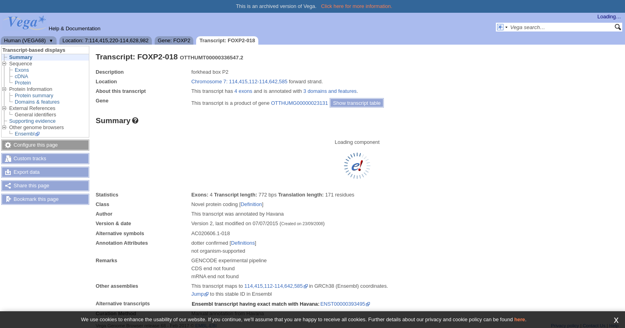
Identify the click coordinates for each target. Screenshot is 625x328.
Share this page (31, 186)
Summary (20, 57)
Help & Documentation (74, 28)
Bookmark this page (36, 199)
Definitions (243, 243)
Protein (23, 83)
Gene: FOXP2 (174, 40)
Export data (26, 172)
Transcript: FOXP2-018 (227, 40)
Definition (251, 204)
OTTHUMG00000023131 (299, 103)
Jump (197, 294)
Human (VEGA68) (25, 40)
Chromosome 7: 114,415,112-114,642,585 (239, 81)
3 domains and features (330, 91)
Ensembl (25, 134)
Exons (22, 70)
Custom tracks (30, 158)
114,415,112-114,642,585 (273, 286)
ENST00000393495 (342, 304)
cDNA (21, 76)
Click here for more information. (357, 6)
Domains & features (37, 102)
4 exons (243, 91)
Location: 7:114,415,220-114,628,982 (106, 40)
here (519, 319)
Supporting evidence (32, 121)
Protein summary (34, 95)
